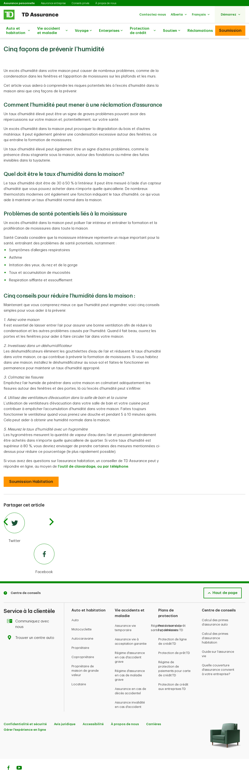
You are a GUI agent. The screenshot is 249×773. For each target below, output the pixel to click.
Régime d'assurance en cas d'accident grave (130, 645)
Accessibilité (93, 711)
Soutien (171, 31)
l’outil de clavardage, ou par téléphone (93, 454)
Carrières (153, 711)
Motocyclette (81, 617)
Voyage (83, 31)
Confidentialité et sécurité (25, 711)
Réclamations (200, 31)
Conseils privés (80, 3)
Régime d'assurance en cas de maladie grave (130, 663)
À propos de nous (105, 3)
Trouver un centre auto (31, 625)
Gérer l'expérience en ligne (25, 717)
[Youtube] (19, 756)
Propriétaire (80, 635)
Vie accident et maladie (52, 31)
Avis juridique (64, 711)
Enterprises (111, 31)
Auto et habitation (18, 31)
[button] (152, 14)
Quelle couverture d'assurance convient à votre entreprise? (218, 657)
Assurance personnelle (19, 3)
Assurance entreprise (53, 3)
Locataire (78, 672)
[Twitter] (29, 516)
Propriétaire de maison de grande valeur (85, 658)
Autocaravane (82, 626)
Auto (75, 608)
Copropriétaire (82, 644)
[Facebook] (29, 547)
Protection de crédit (143, 31)
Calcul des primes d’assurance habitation (215, 626)
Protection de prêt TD (174, 640)
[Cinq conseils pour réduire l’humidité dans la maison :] (31, 469)
